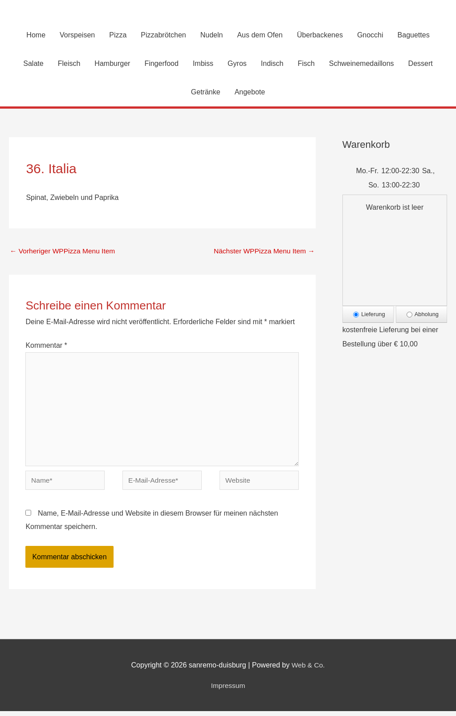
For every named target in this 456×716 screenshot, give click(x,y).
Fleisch (69, 64)
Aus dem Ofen (259, 35)
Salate (33, 64)
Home (35, 35)
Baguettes (414, 35)
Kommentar (46, 346)
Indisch (272, 64)
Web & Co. (308, 670)
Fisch (305, 64)
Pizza (117, 35)
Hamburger (112, 64)
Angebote (250, 92)
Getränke (205, 92)
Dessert (420, 64)
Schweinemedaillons (361, 64)
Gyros (237, 64)
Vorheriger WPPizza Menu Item (64, 251)
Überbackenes (320, 35)
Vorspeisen (77, 35)
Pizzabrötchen (163, 35)
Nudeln (211, 35)
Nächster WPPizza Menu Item (263, 251)
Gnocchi (370, 35)
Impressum (227, 690)
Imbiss (203, 64)
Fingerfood (161, 64)
